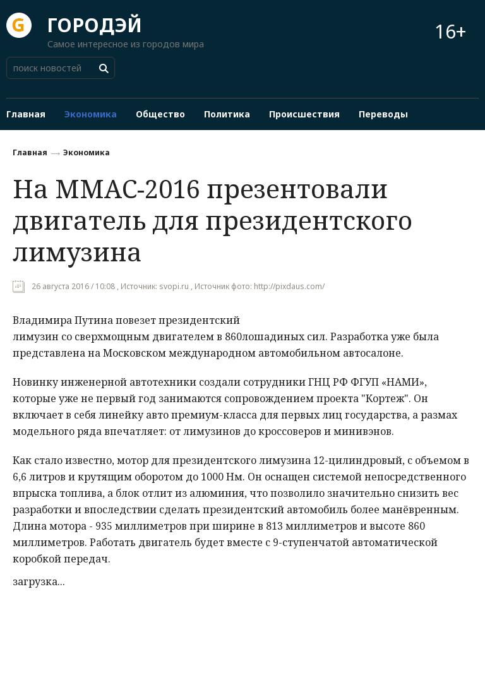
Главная (30, 152)
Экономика (86, 152)
